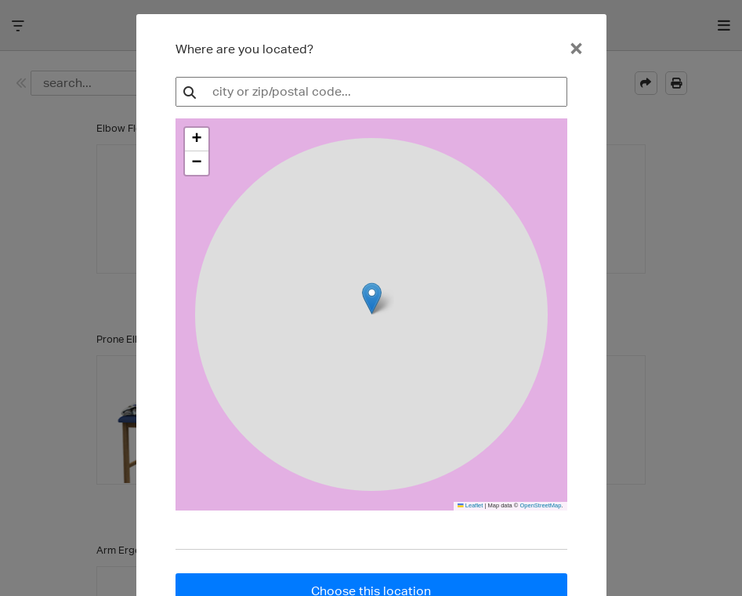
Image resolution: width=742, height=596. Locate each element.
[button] (196, 139)
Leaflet (470, 505)
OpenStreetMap (540, 505)
